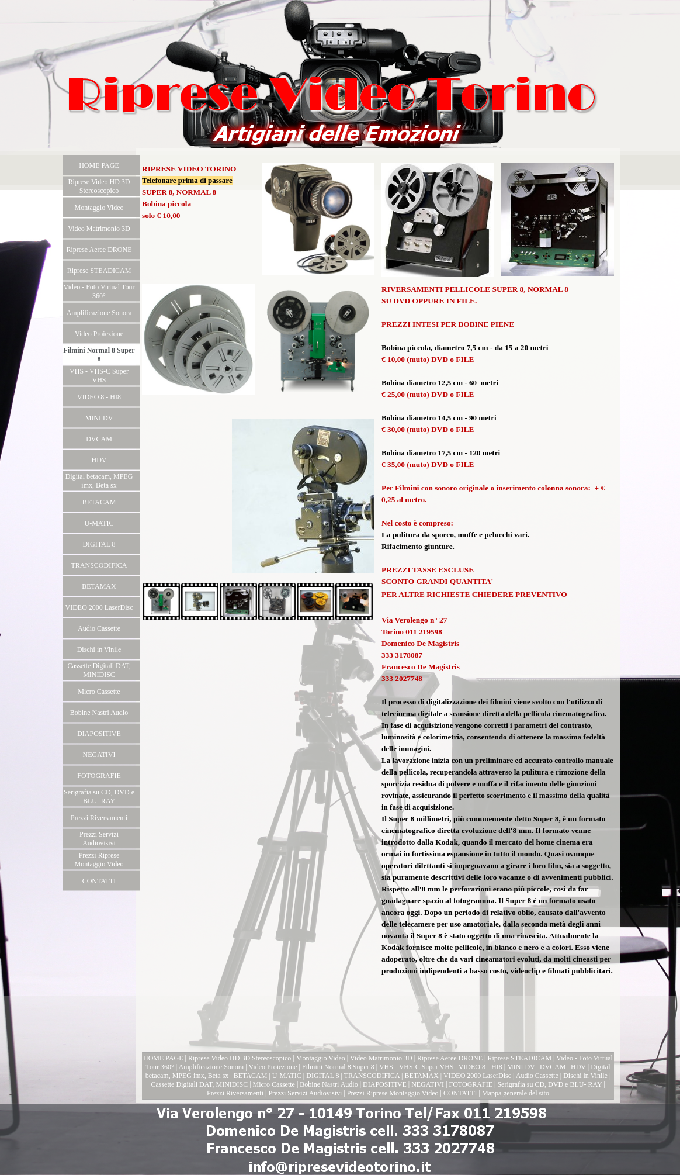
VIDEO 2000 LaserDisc (477, 1076)
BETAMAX (421, 1076)
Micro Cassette (274, 1084)
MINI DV (521, 1067)
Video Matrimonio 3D (381, 1058)
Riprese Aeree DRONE (450, 1058)
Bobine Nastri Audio (329, 1084)
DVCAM (553, 1067)
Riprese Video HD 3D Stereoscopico (239, 1058)
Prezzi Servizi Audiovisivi (305, 1093)
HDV (578, 1067)
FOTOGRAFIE (470, 1084)
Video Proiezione (272, 1067)
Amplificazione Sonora (211, 1067)
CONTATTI (460, 1093)
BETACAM (251, 1076)
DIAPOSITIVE (385, 1084)
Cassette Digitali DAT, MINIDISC (199, 1084)
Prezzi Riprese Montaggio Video (393, 1093)
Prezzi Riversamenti (235, 1093)
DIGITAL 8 (322, 1076)
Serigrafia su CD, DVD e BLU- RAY (549, 1084)
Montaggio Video (320, 1058)
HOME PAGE (163, 1058)
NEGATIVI (427, 1084)
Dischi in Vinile (585, 1076)
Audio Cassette (537, 1076)
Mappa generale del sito (515, 1093)
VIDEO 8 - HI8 (480, 1067)
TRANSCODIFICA (372, 1076)
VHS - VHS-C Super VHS (416, 1067)
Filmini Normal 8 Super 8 (338, 1067)
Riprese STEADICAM (519, 1058)
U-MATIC (286, 1076)
